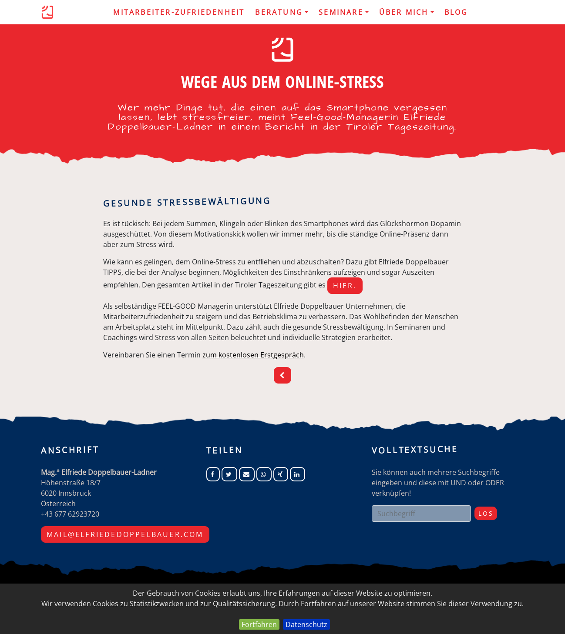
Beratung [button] (281, 12)
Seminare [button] (344, 12)
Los (485, 513)
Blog (456, 12)
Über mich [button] (406, 12)
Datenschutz (306, 624)
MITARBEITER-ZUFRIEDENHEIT (179, 12)
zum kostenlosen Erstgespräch (253, 355)
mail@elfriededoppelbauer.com (125, 534)
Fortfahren (259, 624)
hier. (345, 285)
